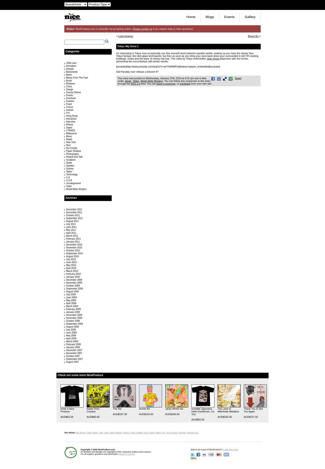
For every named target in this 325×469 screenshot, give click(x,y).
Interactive (71, 119)
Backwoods (72, 72)
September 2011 (74, 218)
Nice (68, 145)
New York (71, 142)
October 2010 (73, 250)
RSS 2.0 (135, 83)
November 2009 (74, 283)
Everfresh (71, 98)
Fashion (70, 101)
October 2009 (73, 285)
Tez (163, 433)
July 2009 (71, 294)
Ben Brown (81, 433)
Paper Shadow (73, 151)
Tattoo (69, 171)
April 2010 (71, 268)
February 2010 (73, 274)
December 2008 (74, 315)
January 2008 (73, 347)
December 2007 (74, 350)
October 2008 (73, 321)
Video (136, 81)
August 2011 (72, 221)
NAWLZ (126, 433)
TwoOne (182, 433)
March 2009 (72, 306)
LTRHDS (70, 130)
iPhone (69, 124)
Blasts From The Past (77, 77)
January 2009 (73, 312)
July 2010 (71, 259)
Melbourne (71, 133)
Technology (72, 174)
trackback (185, 83)
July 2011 (71, 224)
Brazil (69, 80)
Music (69, 136)
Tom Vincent (171, 433)
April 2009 (71, 303)
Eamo (95, 433)
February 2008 (73, 344)
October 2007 (73, 356)
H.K (68, 113)
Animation (71, 66)
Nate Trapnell (115, 433)
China (69, 86)
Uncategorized (73, 183)
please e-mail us (126, 454)
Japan (128, 81)
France (69, 107)
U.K (68, 177)
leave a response (165, 83)
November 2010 (74, 247)
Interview (70, 121)
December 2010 (74, 244)
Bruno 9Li (253, 36)
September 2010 (74, 253)
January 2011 (73, 241)
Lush (106, 433)
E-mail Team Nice (230, 449)
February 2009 (73, 309)
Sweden (70, 165)
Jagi (101, 433)
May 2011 (71, 230)
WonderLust (192, 433)
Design (69, 89)
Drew (89, 433)
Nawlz (69, 139)
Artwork (70, 69)
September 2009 (74, 288)
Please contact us (142, 29)
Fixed (69, 104)
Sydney (70, 168)
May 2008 (71, 335)
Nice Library (149, 433)
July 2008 (71, 329)
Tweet (238, 78)
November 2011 (74, 212)
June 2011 (71, 227)
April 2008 (71, 338)
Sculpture (71, 160)
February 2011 (73, 239)
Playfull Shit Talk (74, 157)
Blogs (210, 17)
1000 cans (71, 63)
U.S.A (69, 180)
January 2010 (73, 277)
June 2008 (71, 332)
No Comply (71, 148)
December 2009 (74, 280)
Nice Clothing (137, 433)
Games (69, 110)
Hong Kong (71, 116)
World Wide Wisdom (151, 81)
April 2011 (71, 233)
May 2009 (71, 300)
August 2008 (72, 327)
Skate (69, 163)
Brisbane (70, 83)
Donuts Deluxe (73, 92)
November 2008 (74, 318)
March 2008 (72, 341)
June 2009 (71, 297)
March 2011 (72, 236)
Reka (158, 433)
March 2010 (72, 271)
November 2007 (74, 353)
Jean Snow (213, 58)
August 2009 (72, 291)
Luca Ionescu (125, 36)
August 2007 (72, 362)
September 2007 (74, 359)
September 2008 (74, 324)
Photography (72, 154)
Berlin (69, 75)
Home (190, 17)
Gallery (250, 17)
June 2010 (71, 262)
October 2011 (73, 215)
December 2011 (74, 209)
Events (229, 17)
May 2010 (71, 265)
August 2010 (72, 256)
